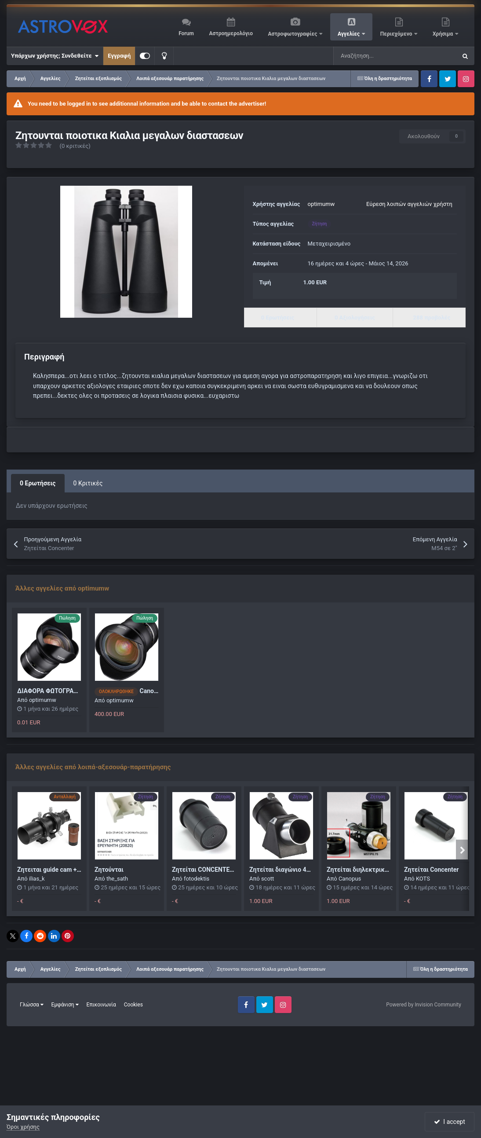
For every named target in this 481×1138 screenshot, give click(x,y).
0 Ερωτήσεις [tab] (38, 483)
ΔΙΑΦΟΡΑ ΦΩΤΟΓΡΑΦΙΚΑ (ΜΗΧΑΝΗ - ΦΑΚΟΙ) (81, 690)
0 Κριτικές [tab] (88, 483)
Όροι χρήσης (23, 1126)
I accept (449, 1121)
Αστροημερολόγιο (230, 33)
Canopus (350, 878)
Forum (186, 33)
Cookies (133, 1005)
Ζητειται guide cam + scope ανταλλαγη (72, 869)
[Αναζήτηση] (373, 56)
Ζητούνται (109, 869)
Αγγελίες (349, 34)
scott (267, 878)
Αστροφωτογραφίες (293, 34)
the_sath (117, 878)
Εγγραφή (119, 55)
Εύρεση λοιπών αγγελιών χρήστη (409, 204)
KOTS (423, 878)
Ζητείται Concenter (431, 869)
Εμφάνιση (65, 1005)
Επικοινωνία (101, 1005)
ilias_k (37, 878)
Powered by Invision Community (423, 1005)
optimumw (321, 204)
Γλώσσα (32, 1005)
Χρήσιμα (443, 34)
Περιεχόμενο (397, 34)
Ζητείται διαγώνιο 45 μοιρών (290, 869)
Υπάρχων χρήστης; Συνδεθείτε (54, 56)
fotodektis (196, 878)
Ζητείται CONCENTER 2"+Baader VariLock (230, 869)
